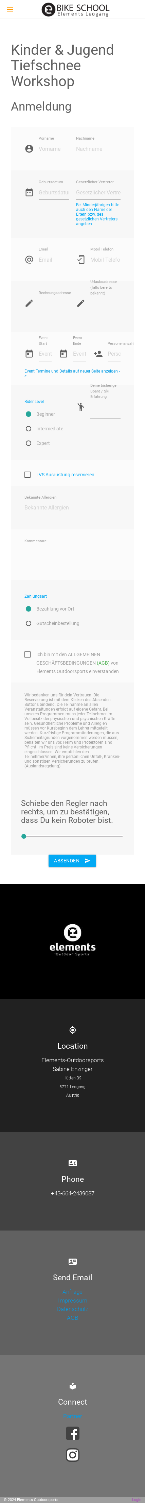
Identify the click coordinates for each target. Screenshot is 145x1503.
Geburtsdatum (51, 182)
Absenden (72, 861)
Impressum (72, 1300)
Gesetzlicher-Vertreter (95, 182)
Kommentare (35, 541)
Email (43, 249)
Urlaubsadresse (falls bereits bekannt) (103, 287)
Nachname (85, 139)
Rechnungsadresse (54, 293)
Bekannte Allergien (40, 497)
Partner (72, 1416)
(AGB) (103, 663)
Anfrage (72, 1291)
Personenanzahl (114, 343)
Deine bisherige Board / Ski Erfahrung (103, 391)
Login (136, 1500)
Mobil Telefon (101, 249)
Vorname (46, 139)
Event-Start (44, 341)
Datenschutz (72, 1309)
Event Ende (77, 341)
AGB (72, 1317)
